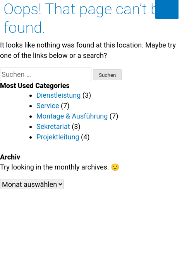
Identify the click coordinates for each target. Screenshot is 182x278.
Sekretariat (53, 126)
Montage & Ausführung (72, 116)
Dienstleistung (58, 95)
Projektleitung (57, 137)
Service (47, 106)
